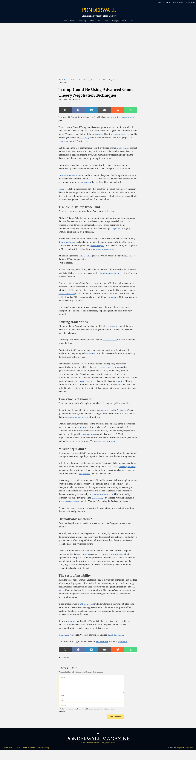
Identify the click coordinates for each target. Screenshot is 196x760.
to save (123, 384)
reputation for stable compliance (122, 561)
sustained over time (85, 561)
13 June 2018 (66, 100)
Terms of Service (176, 3)
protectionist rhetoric (112, 343)
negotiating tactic (109, 413)
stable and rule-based (89, 611)
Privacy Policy (190, 3)
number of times (81, 175)
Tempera (179, 754)
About (165, 3)
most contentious (128, 117)
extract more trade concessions (93, 420)
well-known (115, 329)
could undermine (114, 182)
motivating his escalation (95, 504)
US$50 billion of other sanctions (113, 276)
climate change (102, 137)
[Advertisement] (98, 44)
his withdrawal (93, 357)
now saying (73, 628)
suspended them (87, 384)
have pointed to (111, 178)
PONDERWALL (99, 10)
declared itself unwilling (70, 297)
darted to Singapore (126, 148)
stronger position (96, 477)
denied (102, 391)
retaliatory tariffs (86, 259)
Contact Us (157, 3)
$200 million (124, 300)
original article (129, 648)
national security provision (121, 252)
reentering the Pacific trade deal (113, 370)
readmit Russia (82, 141)
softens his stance (91, 437)
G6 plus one (117, 232)
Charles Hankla (66, 641)
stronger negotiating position (107, 497)
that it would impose (70, 245)
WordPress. (189, 754)
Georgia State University (123, 641)
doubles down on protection (110, 444)
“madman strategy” (114, 501)
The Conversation (104, 648)
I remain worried (66, 192)
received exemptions (104, 249)
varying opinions (85, 430)
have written (65, 175)
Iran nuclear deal (100, 134)
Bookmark (65, 664)
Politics (67, 80)
